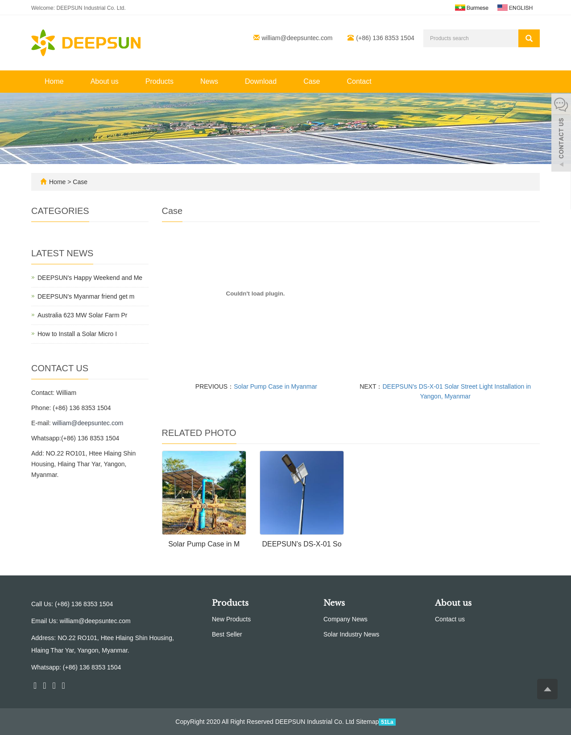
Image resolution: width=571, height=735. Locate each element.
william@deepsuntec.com (297, 37)
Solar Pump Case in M (204, 544)
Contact (359, 81)
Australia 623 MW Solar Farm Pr (82, 315)
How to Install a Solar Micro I (77, 333)
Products (159, 81)
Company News (345, 619)
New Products (231, 619)
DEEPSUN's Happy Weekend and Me (89, 277)
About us (105, 81)
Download (261, 81)
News (209, 81)
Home (54, 81)
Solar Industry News (351, 634)
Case (311, 81)
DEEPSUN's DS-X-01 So (301, 544)
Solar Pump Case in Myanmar (275, 386)
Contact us (450, 619)
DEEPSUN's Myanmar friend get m (85, 296)
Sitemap (367, 721)
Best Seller (227, 634)
